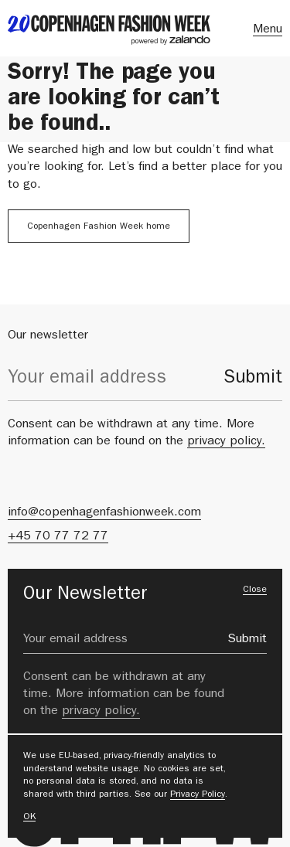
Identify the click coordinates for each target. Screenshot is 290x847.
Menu (267, 30)
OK (29, 817)
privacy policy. (226, 442)
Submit (252, 379)
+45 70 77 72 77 (58, 537)
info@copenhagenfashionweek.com (104, 513)
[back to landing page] (109, 30)
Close (255, 590)
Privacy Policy (197, 795)
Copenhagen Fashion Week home (98, 227)
